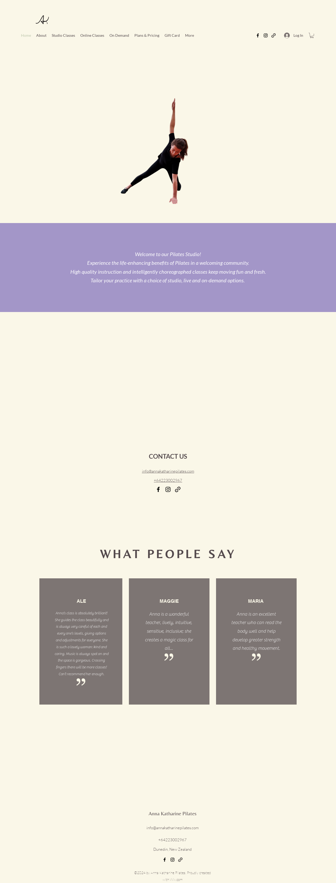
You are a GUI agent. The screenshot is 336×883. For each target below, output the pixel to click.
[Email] (177, 489)
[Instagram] (265, 35)
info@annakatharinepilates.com (172, 827)
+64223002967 (168, 480)
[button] (92, 35)
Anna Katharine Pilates (172, 813)
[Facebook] (257, 35)
